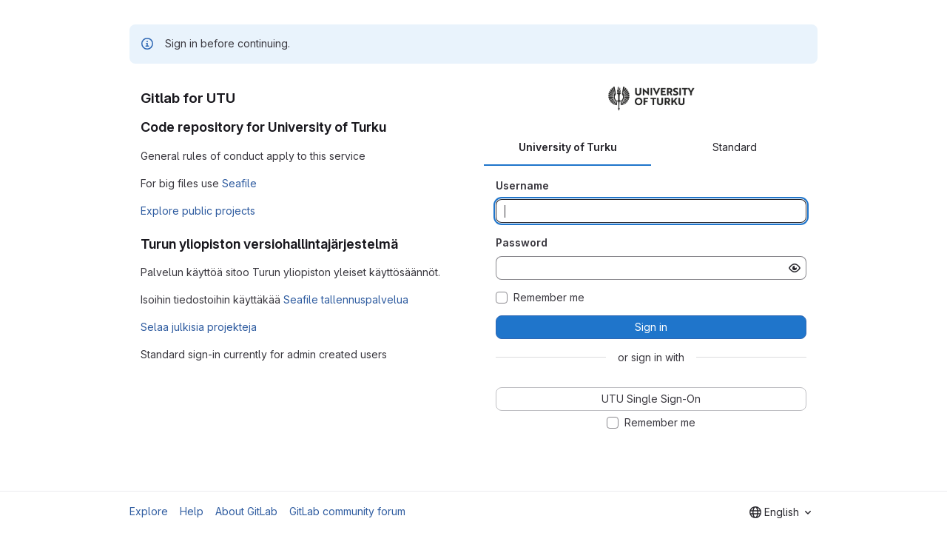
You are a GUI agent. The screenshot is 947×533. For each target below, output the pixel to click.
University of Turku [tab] (568, 147)
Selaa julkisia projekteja (199, 327)
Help (191, 511)
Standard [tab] (734, 147)
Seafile (239, 183)
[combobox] (780, 512)
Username (522, 185)
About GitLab (246, 511)
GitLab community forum (347, 511)
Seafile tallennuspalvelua (345, 299)
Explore (148, 511)
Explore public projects (198, 210)
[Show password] (794, 268)
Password (521, 242)
